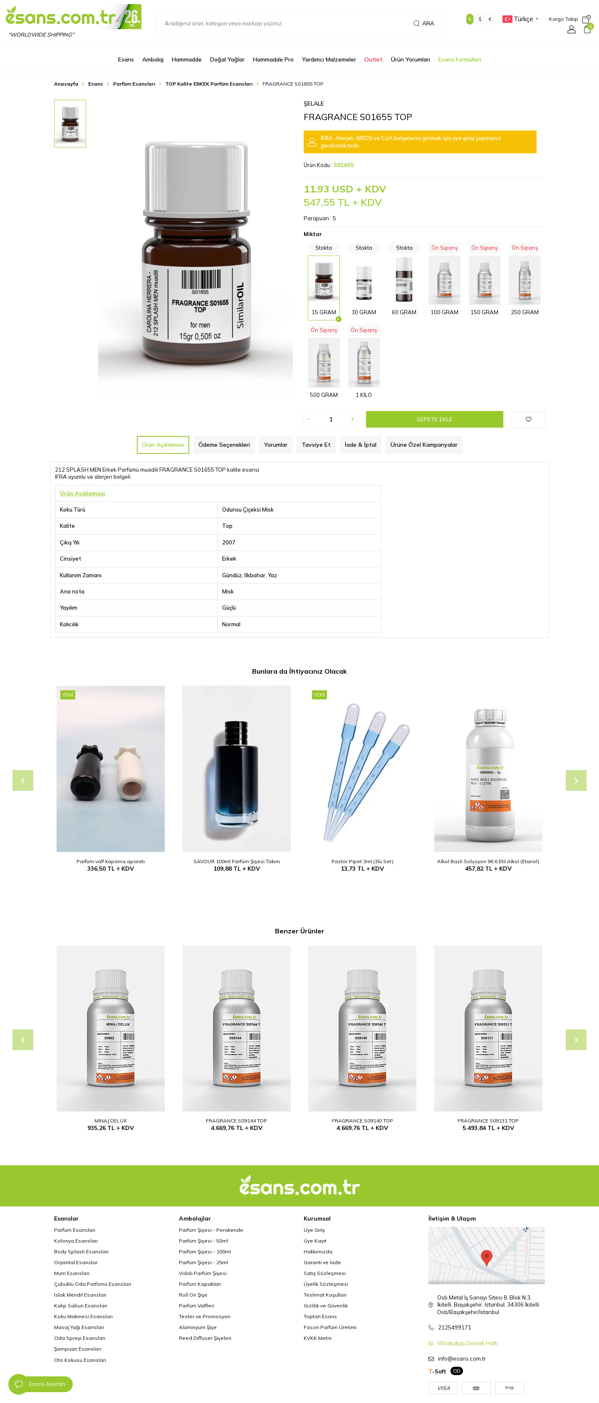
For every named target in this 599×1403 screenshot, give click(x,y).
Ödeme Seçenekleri (224, 444)
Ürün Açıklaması (163, 444)
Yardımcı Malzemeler (329, 59)
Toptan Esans (320, 1316)
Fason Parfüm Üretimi (330, 1327)
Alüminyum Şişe (198, 1327)
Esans (126, 59)
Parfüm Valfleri (196, 1305)
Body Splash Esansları (81, 1251)
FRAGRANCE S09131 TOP (488, 1120)
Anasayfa (66, 84)
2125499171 (454, 1327)
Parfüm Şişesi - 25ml (203, 1262)
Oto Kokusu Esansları (80, 1360)
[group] (195, 249)
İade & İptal (360, 444)
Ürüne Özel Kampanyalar (424, 444)
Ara (423, 23)
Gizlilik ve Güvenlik (326, 1305)
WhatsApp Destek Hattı (467, 1343)
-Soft (437, 1371)
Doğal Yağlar (227, 59)
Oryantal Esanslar (75, 1262)
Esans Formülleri (459, 59)
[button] (22, 780)
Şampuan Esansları (77, 1349)
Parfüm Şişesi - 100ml (205, 1251)
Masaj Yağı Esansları (79, 1327)
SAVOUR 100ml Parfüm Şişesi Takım (236, 861)
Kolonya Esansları (76, 1241)
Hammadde (187, 59)
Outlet (373, 59)
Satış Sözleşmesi (325, 1273)
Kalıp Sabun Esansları (80, 1305)
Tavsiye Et (316, 444)
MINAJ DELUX (110, 1120)
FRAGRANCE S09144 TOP (236, 1120)
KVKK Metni (318, 1338)
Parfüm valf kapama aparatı (111, 861)
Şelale (314, 103)
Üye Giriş (314, 1230)
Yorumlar (275, 444)
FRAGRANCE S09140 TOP (362, 1120)
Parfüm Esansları (134, 84)
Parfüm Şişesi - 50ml (203, 1241)
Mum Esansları (71, 1273)
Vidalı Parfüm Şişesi (203, 1273)
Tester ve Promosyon (204, 1316)
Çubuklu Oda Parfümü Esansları (92, 1284)
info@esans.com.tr (462, 1358)
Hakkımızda (318, 1251)
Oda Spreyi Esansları (79, 1338)
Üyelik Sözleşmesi (326, 1284)
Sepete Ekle (435, 419)
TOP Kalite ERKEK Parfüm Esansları (208, 84)
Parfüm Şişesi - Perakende (211, 1230)
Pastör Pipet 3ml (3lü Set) (363, 861)
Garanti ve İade (322, 1262)
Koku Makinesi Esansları (83, 1316)
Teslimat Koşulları (325, 1295)
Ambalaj (152, 59)
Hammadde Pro (273, 59)
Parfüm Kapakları (200, 1284)
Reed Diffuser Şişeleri (205, 1338)
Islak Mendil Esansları (80, 1295)
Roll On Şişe (193, 1295)
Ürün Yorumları (410, 59)
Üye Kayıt (315, 1241)
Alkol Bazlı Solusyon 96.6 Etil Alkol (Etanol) (488, 861)
